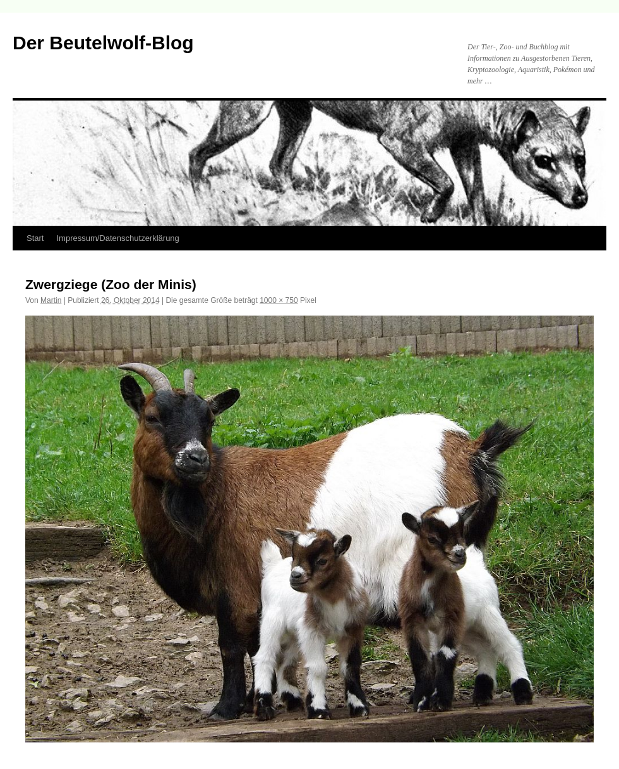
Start (35, 238)
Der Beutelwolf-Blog (103, 42)
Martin (50, 300)
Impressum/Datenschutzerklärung (117, 238)
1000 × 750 (278, 300)
